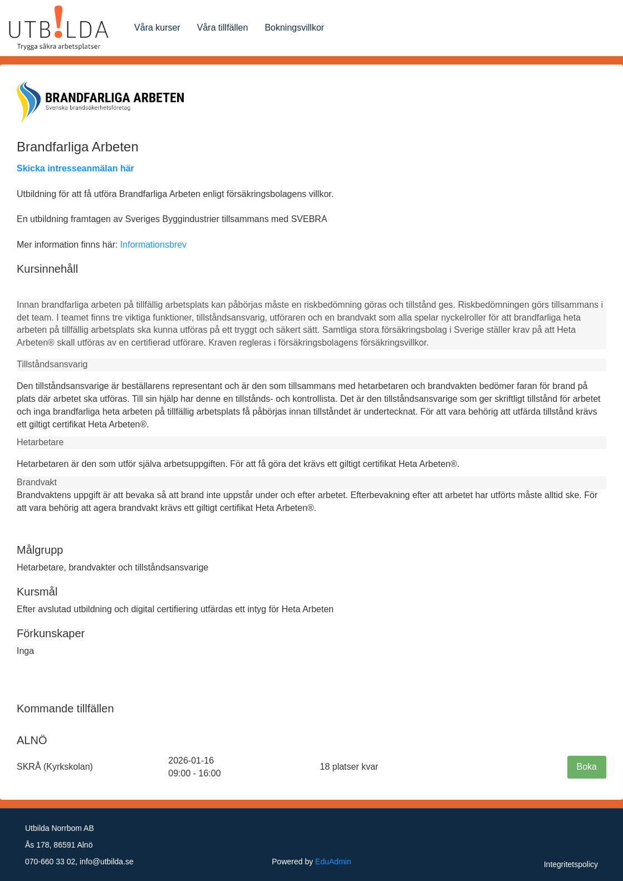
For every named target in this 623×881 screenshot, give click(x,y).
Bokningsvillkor (294, 27)
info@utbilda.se (107, 861)
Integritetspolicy (571, 864)
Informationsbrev (153, 244)
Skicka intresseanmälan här (75, 168)
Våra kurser (157, 27)
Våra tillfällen (222, 27)
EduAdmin (333, 861)
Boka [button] (587, 766)
